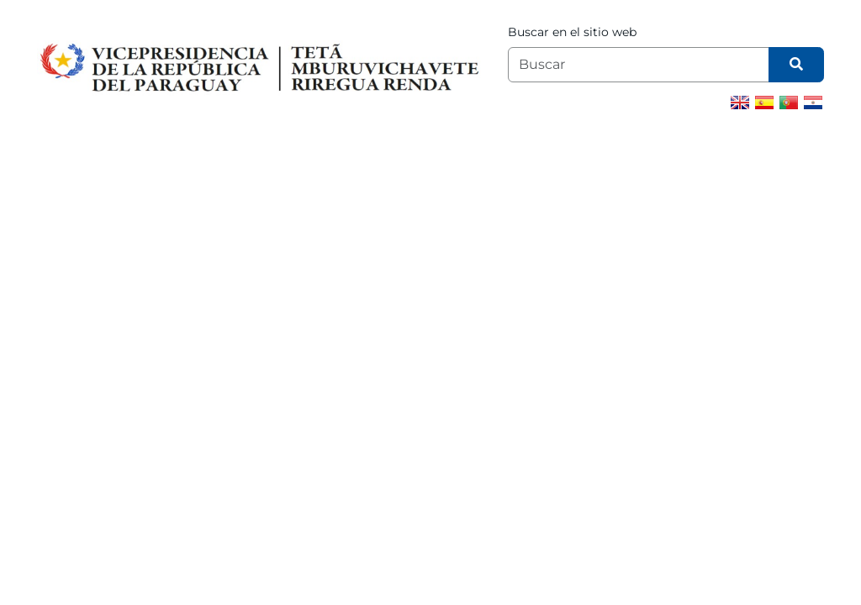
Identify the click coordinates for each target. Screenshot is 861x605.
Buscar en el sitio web (572, 31)
